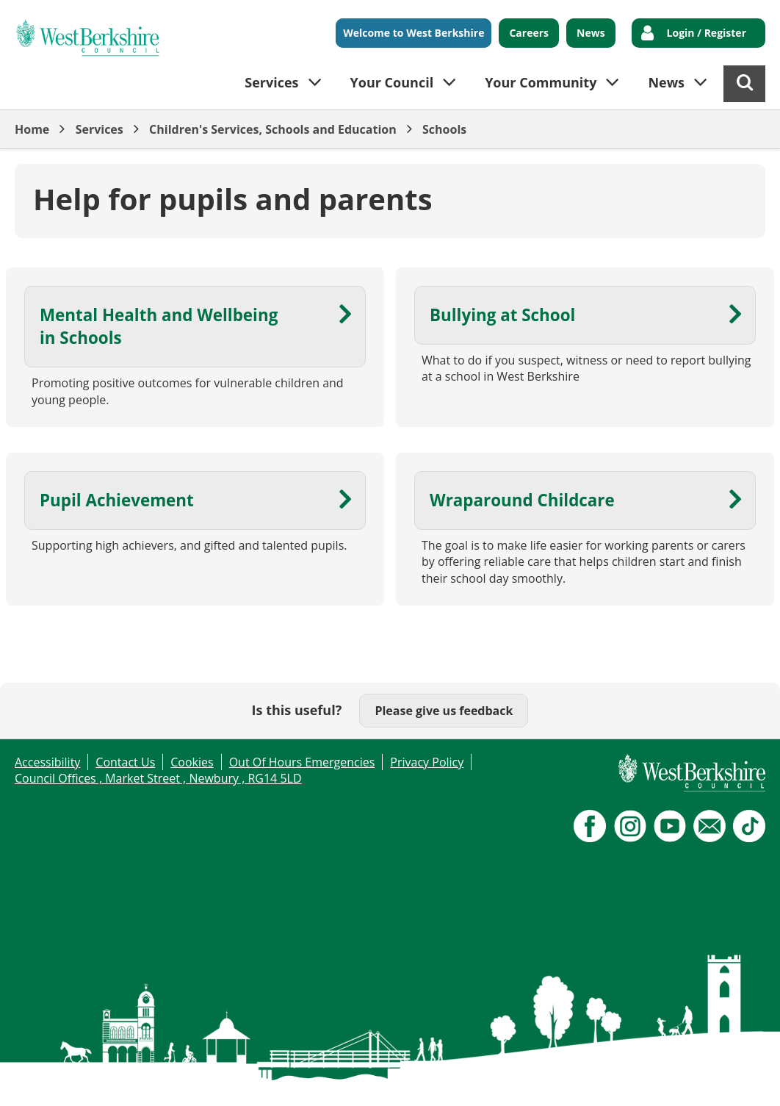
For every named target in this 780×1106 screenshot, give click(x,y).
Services (99, 129)
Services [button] (271, 82)
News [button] (666, 82)
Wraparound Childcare (522, 500)
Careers (529, 33)
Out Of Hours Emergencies (302, 762)
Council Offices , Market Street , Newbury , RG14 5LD (158, 778)
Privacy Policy (426, 762)
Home (32, 129)
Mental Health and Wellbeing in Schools (159, 326)
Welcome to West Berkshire (413, 33)
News (591, 33)
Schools (444, 129)
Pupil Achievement (117, 500)
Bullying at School (502, 315)
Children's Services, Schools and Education (273, 129)
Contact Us (125, 762)
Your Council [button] (392, 82)
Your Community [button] (540, 82)
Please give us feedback (444, 711)
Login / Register (706, 33)
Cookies (191, 762)
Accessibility (47, 762)
